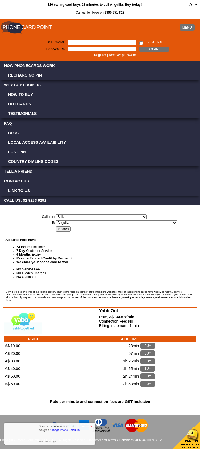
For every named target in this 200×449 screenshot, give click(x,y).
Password (55, 49)
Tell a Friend (18, 171)
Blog (13, 133)
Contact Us (16, 181)
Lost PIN (17, 152)
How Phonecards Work (29, 65)
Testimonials (22, 113)
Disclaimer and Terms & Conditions (110, 440)
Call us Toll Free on (99, 12)
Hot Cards (19, 104)
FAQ (8, 123)
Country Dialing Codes (33, 161)
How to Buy (20, 94)
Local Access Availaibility (37, 142)
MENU (187, 27)
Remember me (151, 42)
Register (100, 55)
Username (56, 42)
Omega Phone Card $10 (65, 430)
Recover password (122, 55)
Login (152, 49)
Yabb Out (108, 311)
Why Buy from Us (22, 85)
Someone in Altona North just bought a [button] (59, 428)
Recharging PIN (25, 75)
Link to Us (19, 190)
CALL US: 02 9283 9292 (25, 200)
